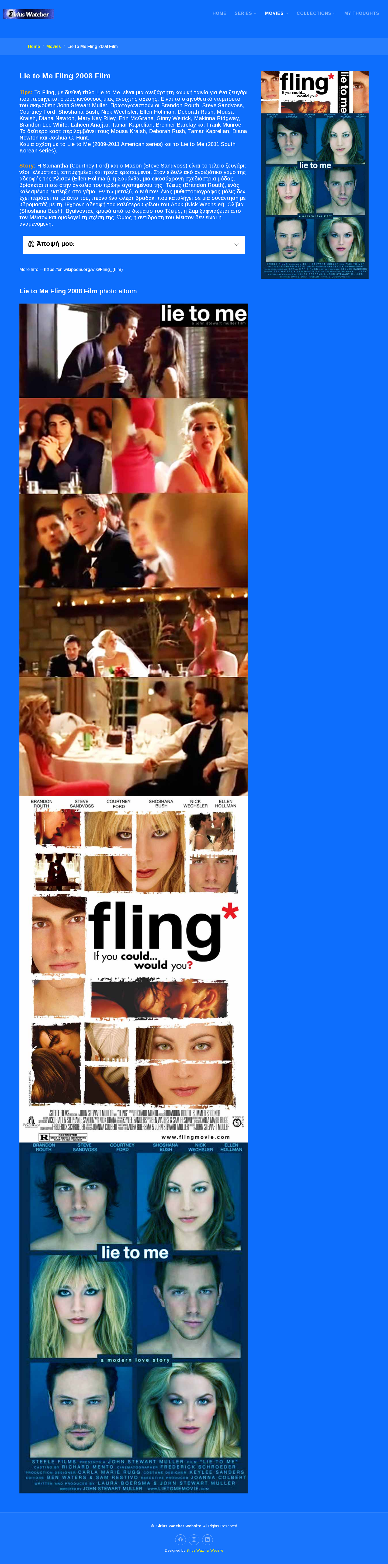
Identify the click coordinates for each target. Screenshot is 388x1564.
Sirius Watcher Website (204, 1550)
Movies (53, 46)
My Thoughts (361, 13)
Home (220, 13)
